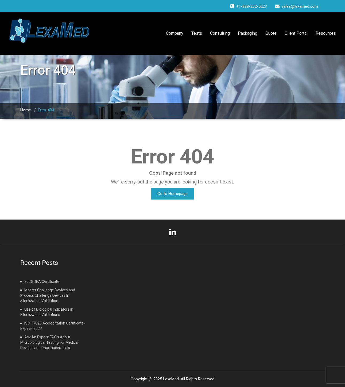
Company (174, 33)
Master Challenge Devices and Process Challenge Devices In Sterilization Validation (47, 295)
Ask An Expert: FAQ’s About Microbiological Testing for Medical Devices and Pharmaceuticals (49, 342)
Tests (196, 33)
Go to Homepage (172, 193)
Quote (271, 33)
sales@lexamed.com (299, 6)
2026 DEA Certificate (41, 281)
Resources (326, 33)
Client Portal (296, 33)
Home (25, 110)
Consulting (220, 33)
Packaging (247, 33)
